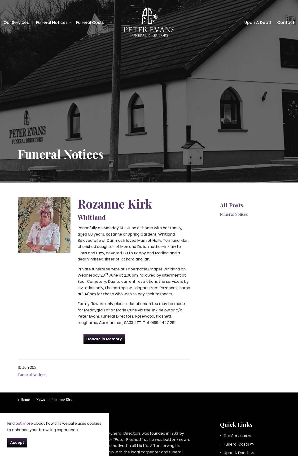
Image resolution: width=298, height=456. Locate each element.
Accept (17, 442)
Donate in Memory (104, 339)
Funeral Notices (52, 22)
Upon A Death (258, 22)
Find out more (20, 423)
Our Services (16, 22)
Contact (285, 22)
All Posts (231, 205)
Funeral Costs (90, 22)
